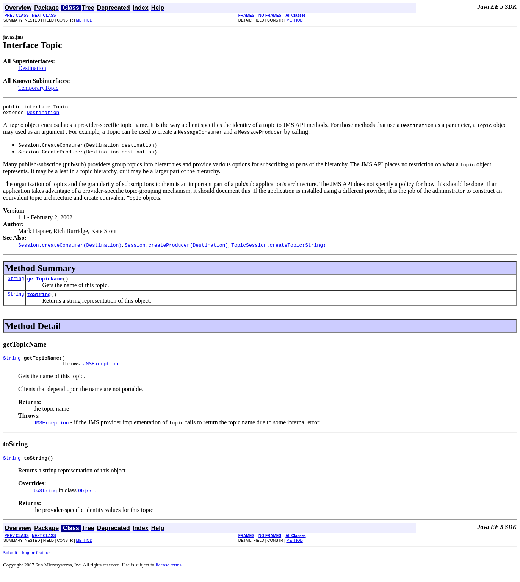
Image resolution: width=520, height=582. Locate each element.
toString (38, 298)
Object (87, 498)
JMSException (101, 370)
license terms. (169, 573)
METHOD (84, 20)
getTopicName (45, 281)
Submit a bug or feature (26, 560)
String (16, 281)
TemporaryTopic (38, 87)
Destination (32, 68)
